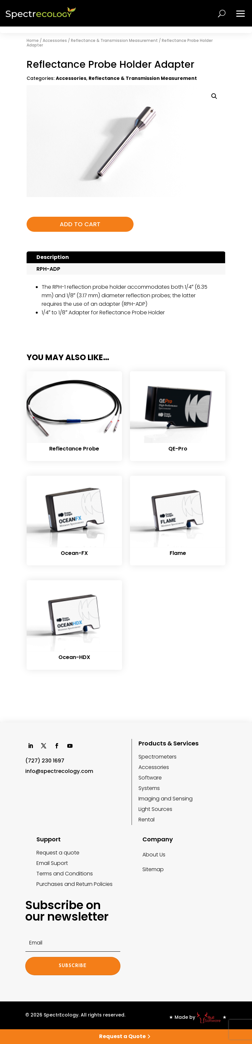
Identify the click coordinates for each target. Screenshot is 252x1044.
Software (150, 777)
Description (52, 257)
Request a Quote (122, 1036)
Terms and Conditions (64, 873)
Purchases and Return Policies (74, 884)
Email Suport (52, 863)
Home (33, 40)
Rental (146, 819)
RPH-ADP (48, 269)
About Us (153, 854)
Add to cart (76, 224)
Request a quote (57, 852)
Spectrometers (157, 756)
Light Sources (155, 809)
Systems (149, 788)
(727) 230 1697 (44, 760)
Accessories (55, 40)
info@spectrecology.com (59, 771)
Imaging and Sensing (165, 798)
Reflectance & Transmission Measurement (114, 40)
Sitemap (153, 869)
